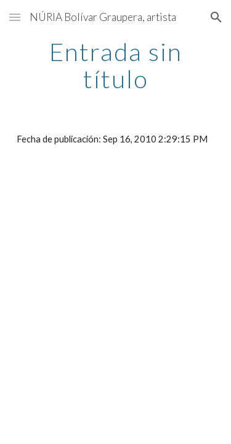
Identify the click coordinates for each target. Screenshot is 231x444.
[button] (15, 17)
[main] (116, 65)
